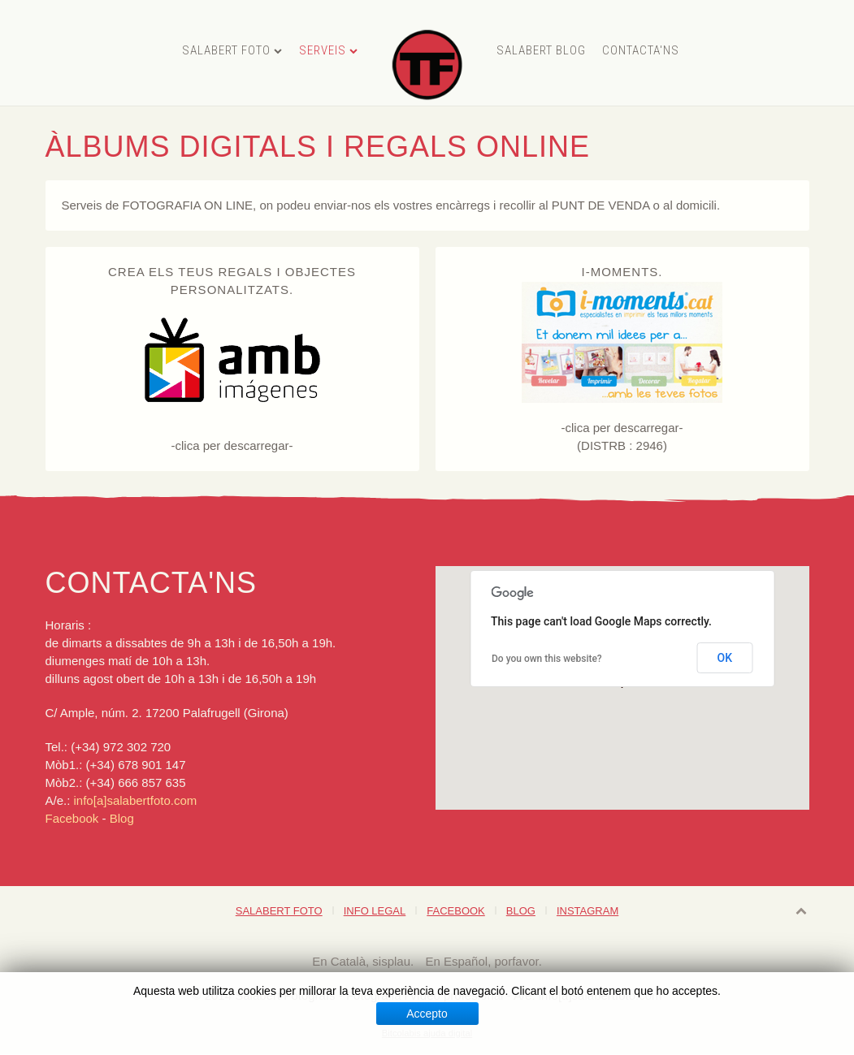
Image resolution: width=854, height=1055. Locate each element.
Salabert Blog (541, 50)
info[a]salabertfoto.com (135, 800)
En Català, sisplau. (364, 961)
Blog (122, 818)
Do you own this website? (547, 658)
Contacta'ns (640, 50)
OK (725, 657)
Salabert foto (226, 50)
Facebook (74, 818)
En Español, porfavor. (483, 961)
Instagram (587, 911)
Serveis (322, 50)
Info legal (375, 911)
